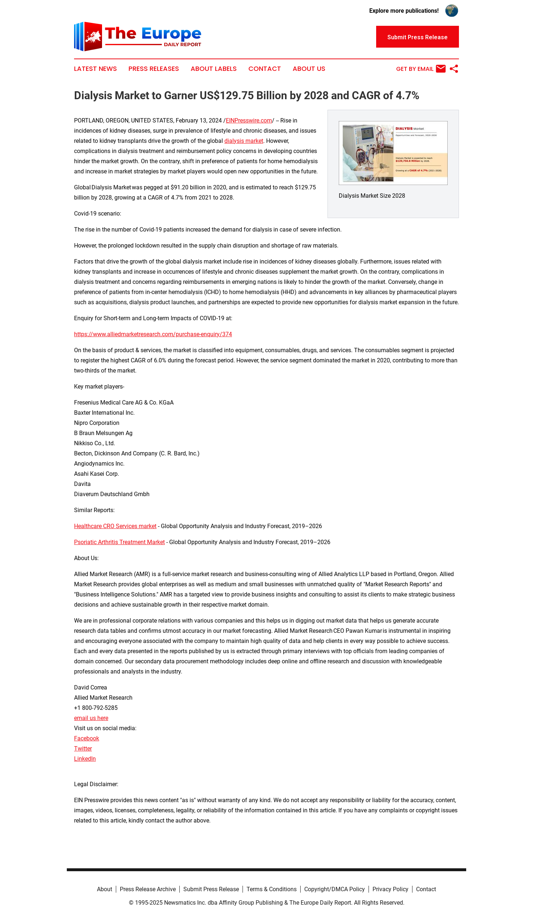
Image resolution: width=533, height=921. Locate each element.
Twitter (83, 748)
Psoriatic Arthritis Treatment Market (119, 542)
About (104, 889)
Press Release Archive (148, 889)
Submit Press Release (211, 889)
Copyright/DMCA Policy (334, 889)
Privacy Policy (390, 889)
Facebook (86, 738)
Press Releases (154, 69)
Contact (264, 69)
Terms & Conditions (272, 889)
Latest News (95, 69)
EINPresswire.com (249, 120)
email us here (91, 718)
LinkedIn (85, 758)
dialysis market (243, 140)
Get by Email (421, 69)
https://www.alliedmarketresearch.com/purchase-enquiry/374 (153, 334)
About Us (309, 69)
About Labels (214, 69)
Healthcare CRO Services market (115, 526)
